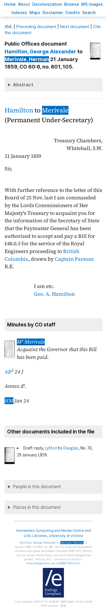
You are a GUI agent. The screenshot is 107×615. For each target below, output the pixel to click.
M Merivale (31, 341)
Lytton (51, 448)
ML (9, 26)
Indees (19, 12)
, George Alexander (40, 51)
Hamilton (19, 110)
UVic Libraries (35, 536)
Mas (34, 12)
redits (72, 12)
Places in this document (37, 507)
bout (24, 4)
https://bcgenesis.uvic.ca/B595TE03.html (53, 563)
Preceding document (36, 26)
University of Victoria (66, 536)
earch (89, 12)
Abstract (23, 84)
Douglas (70, 448)
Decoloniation (47, 4)
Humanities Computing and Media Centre (50, 530)
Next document (74, 26)
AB (9, 371)
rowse (71, 4)
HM (9, 400)
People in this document (37, 486)
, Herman (27, 59)
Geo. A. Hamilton (54, 294)
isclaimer (53, 12)
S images (92, 4)
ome (10, 4)
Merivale (55, 110)
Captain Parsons (74, 259)
